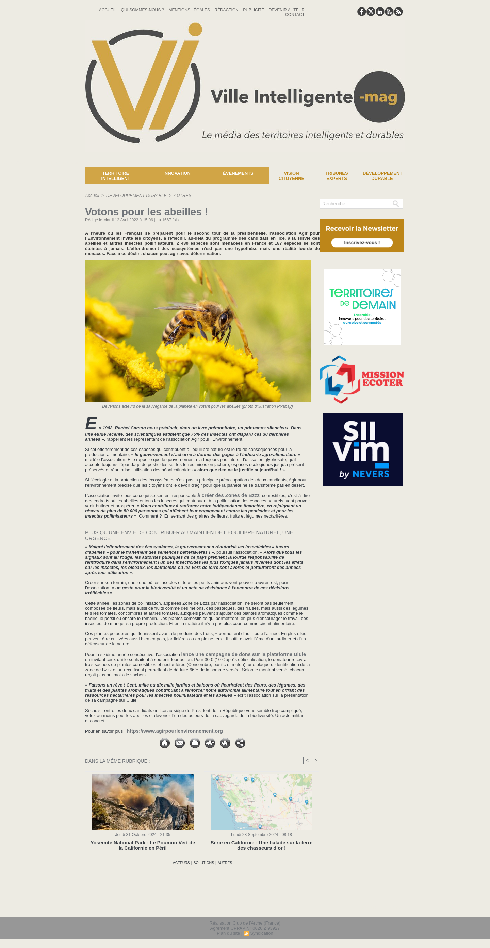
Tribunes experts (336, 176)
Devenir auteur (287, 9)
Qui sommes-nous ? (143, 9)
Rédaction (227, 9)
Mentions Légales (190, 9)
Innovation (177, 173)
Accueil (108, 9)
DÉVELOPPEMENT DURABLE (133, 195)
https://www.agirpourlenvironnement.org (169, 729)
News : (8, 162)
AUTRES (177, 195)
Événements (238, 173)
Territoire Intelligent (115, 176)
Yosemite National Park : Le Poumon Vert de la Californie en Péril (143, 844)
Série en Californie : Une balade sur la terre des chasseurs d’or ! (261, 844)
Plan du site (228, 932)
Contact (295, 14)
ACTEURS (177, 861)
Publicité (254, 9)
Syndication (261, 932)
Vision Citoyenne (292, 176)
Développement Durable (382, 176)
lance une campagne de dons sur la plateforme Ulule (236, 653)
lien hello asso (383, 906)
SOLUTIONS (204, 861)
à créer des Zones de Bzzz (224, 494)
